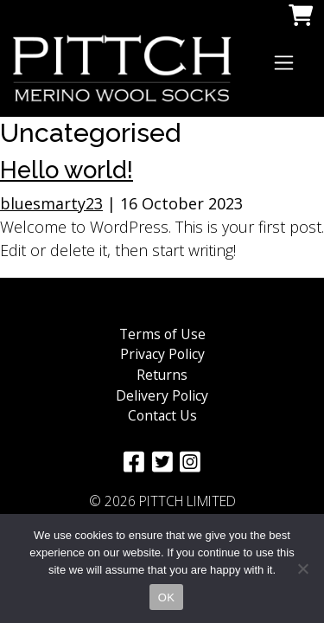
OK (166, 597)
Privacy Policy (162, 353)
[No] (302, 568)
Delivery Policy (162, 395)
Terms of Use (162, 334)
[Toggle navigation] (283, 62)
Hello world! (66, 169)
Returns (162, 374)
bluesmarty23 (51, 203)
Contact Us (162, 415)
